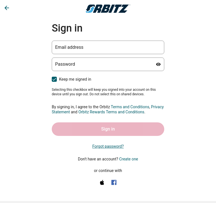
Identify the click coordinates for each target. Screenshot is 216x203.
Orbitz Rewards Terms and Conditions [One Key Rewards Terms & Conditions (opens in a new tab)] (111, 112)
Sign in (108, 129)
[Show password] (158, 64)
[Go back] (7, 8)
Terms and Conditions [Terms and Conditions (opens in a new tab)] (130, 107)
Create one (128, 159)
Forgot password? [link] (108, 146)
